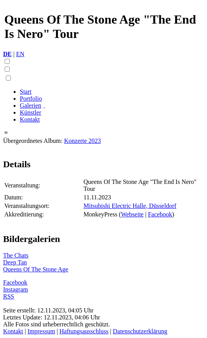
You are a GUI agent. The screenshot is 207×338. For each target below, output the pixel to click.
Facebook (160, 214)
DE (7, 54)
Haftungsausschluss (83, 331)
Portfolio (31, 98)
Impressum (41, 331)
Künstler (30, 112)
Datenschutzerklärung (140, 331)
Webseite (132, 214)
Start (25, 91)
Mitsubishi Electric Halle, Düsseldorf (129, 205)
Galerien (30, 105)
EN (20, 54)
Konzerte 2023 (82, 140)
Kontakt (30, 119)
